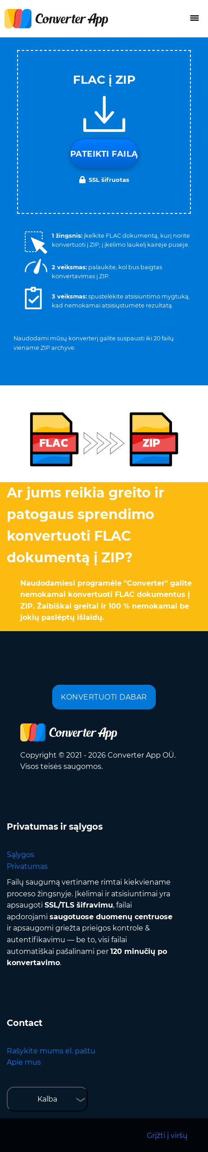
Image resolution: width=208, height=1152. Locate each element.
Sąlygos (20, 854)
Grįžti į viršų (167, 1135)
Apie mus (24, 1062)
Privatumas (27, 866)
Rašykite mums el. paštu (51, 1051)
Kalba (47, 1099)
